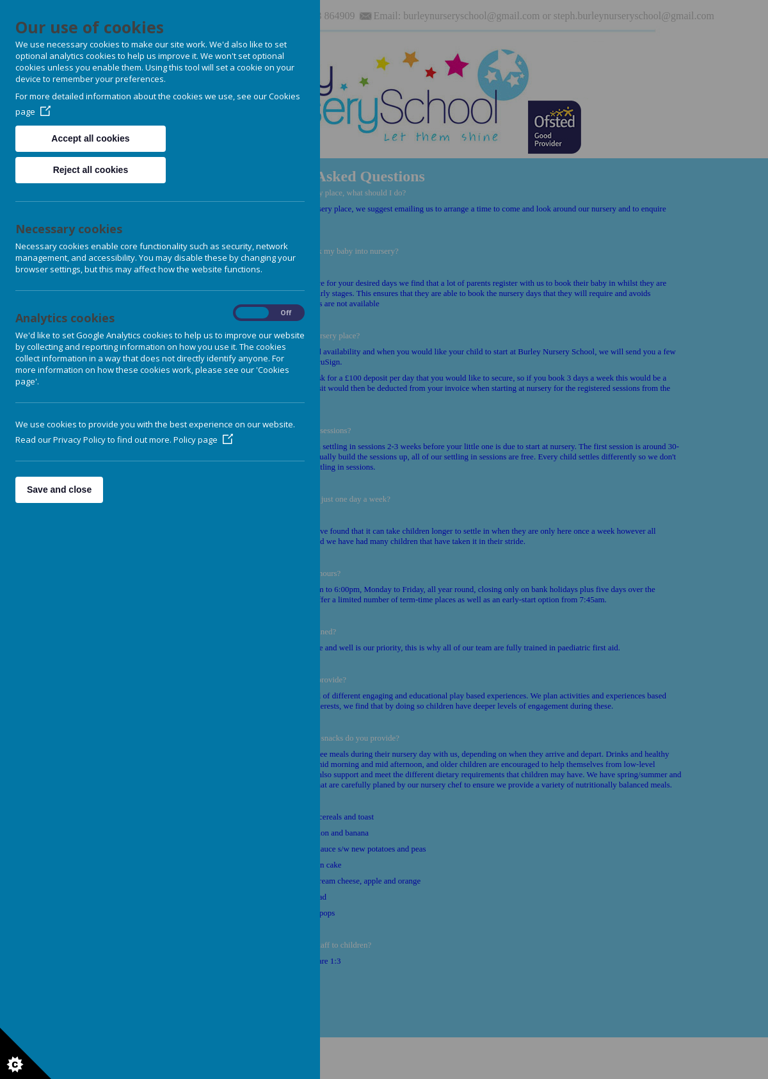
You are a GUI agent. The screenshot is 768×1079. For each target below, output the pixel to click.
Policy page (203, 439)
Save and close (59, 489)
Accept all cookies (90, 138)
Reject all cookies (91, 170)
